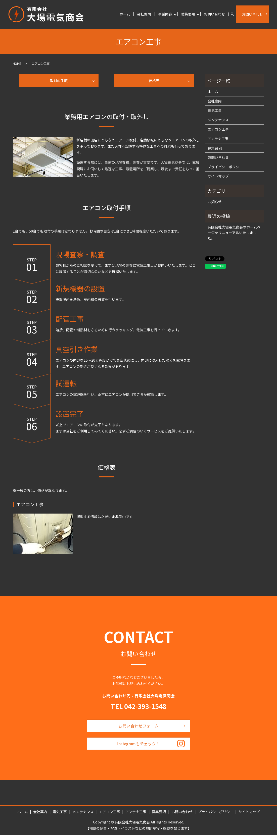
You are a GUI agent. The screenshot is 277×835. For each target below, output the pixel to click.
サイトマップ (218, 176)
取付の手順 (59, 80)
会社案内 (144, 14)
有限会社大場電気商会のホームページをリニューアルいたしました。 (234, 233)
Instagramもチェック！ (138, 744)
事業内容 (165, 14)
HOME (17, 63)
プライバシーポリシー (225, 166)
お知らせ (215, 201)
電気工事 (215, 110)
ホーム (124, 14)
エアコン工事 (218, 129)
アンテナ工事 (218, 138)
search (232, 14)
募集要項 (188, 14)
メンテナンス (218, 119)
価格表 (154, 80)
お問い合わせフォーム (138, 726)
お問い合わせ (214, 14)
